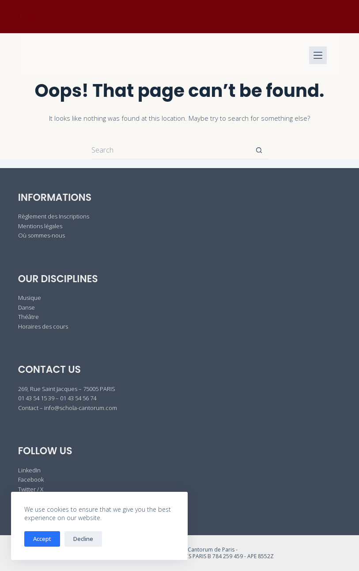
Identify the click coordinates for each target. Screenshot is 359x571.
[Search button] (259, 150)
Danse (26, 307)
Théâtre (28, 317)
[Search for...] (170, 150)
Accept (42, 539)
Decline (83, 539)
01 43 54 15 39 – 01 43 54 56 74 (57, 398)
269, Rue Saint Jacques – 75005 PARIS (66, 389)
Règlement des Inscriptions (53, 216)
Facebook (31, 479)
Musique (29, 298)
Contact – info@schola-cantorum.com (67, 408)
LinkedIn (29, 470)
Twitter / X (30, 489)
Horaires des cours (43, 326)
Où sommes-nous (41, 235)
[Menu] (318, 55)
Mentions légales (40, 226)
